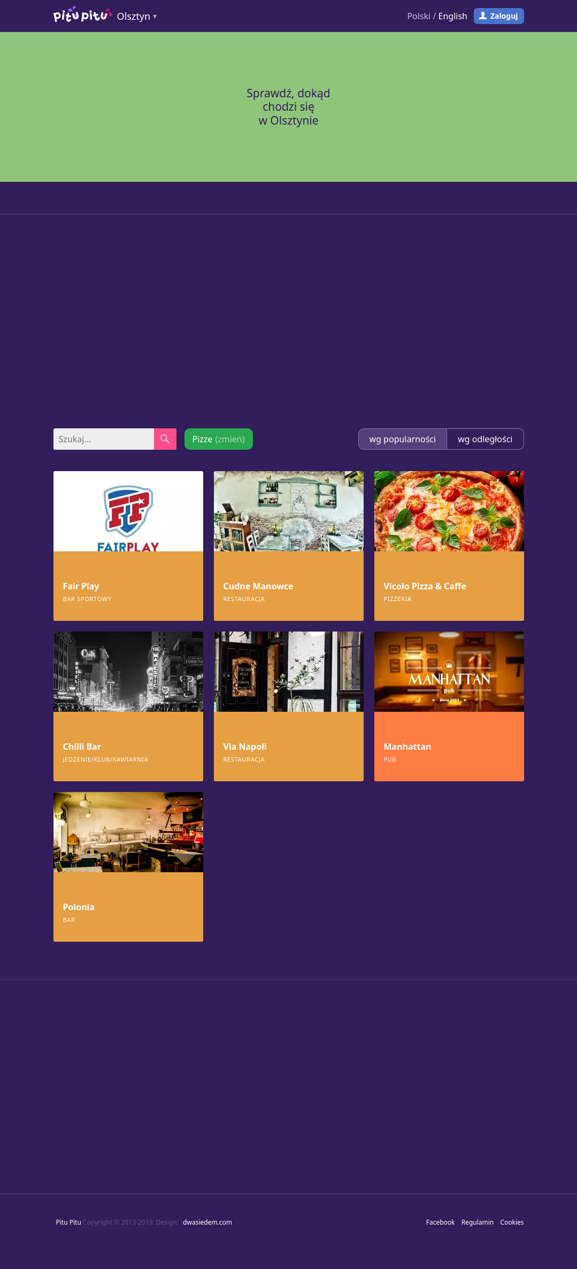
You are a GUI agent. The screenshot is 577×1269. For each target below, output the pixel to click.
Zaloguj (504, 16)
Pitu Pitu (68, 1222)
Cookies (512, 1222)
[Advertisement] (288, 321)
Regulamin (477, 1222)
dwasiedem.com (207, 1222)
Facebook (440, 1222)
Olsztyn (134, 16)
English (452, 16)
